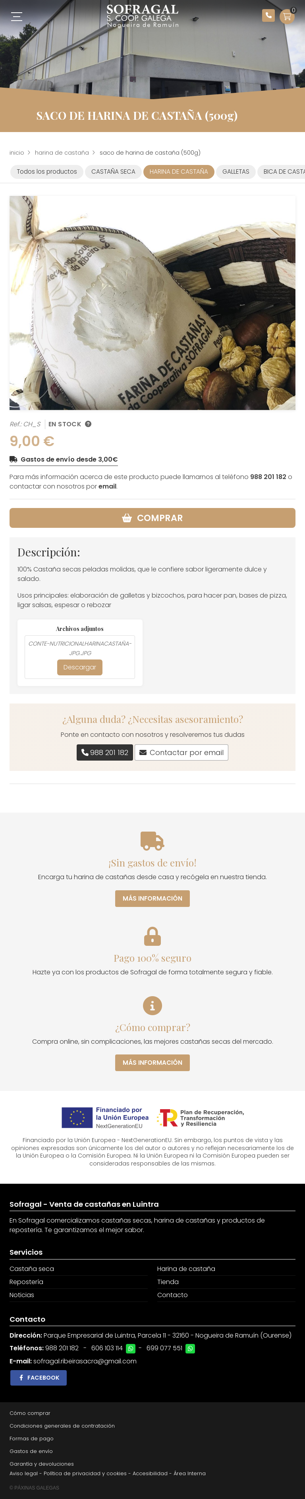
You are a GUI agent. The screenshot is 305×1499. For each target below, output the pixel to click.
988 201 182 (268, 476)
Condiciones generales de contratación (62, 1425)
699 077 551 (164, 1348)
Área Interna (190, 1473)
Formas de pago (32, 1438)
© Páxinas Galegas (34, 1488)
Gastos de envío (31, 1451)
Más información (152, 898)
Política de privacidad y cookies (85, 1473)
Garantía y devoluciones (42, 1464)
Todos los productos (47, 171)
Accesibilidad (150, 1473)
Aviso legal (24, 1473)
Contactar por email (187, 752)
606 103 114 (107, 1348)
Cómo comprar (30, 1413)
